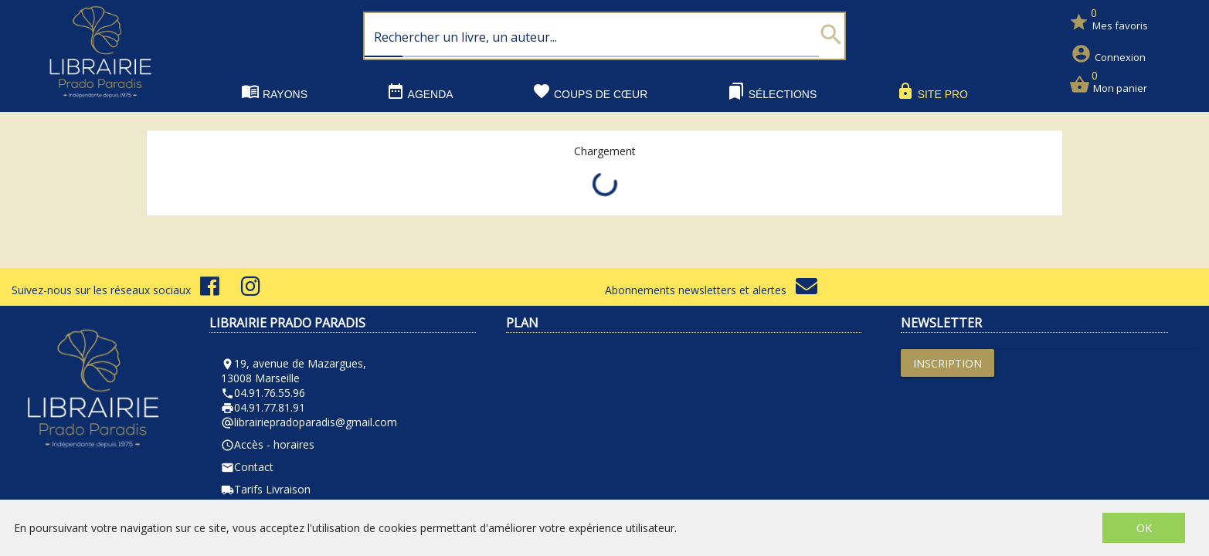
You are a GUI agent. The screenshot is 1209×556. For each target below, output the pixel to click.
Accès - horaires (267, 444)
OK (1144, 527)
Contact (247, 466)
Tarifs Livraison (266, 489)
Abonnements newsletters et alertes (711, 290)
